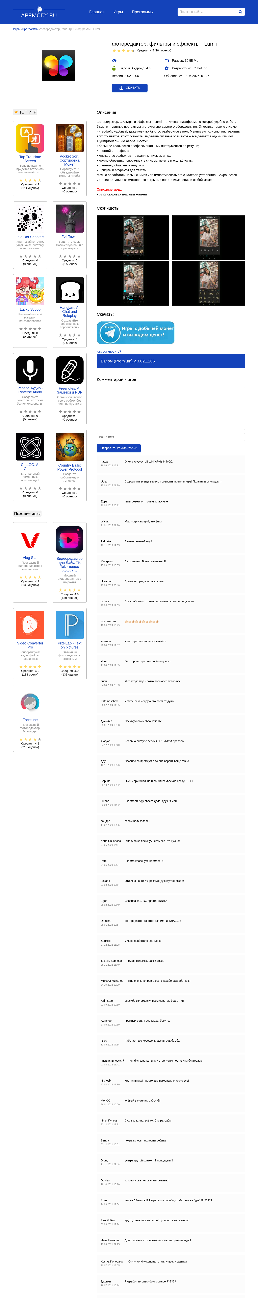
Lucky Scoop (30, 309)
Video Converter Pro (30, 645)
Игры (118, 12)
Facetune (30, 720)
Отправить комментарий (118, 448)
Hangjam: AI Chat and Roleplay (69, 312)
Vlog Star (30, 558)
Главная (97, 12)
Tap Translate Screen (30, 159)
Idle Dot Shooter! (30, 237)
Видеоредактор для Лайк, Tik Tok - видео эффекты (70, 564)
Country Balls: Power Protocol (69, 467)
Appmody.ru (39, 11)
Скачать (129, 88)
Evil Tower (69, 237)
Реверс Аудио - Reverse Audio (30, 390)
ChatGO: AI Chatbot (30, 467)
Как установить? (109, 351)
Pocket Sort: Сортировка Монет (70, 160)
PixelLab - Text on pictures (69, 645)
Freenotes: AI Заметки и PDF (69, 391)
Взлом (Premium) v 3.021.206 (128, 361)
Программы (143, 12)
